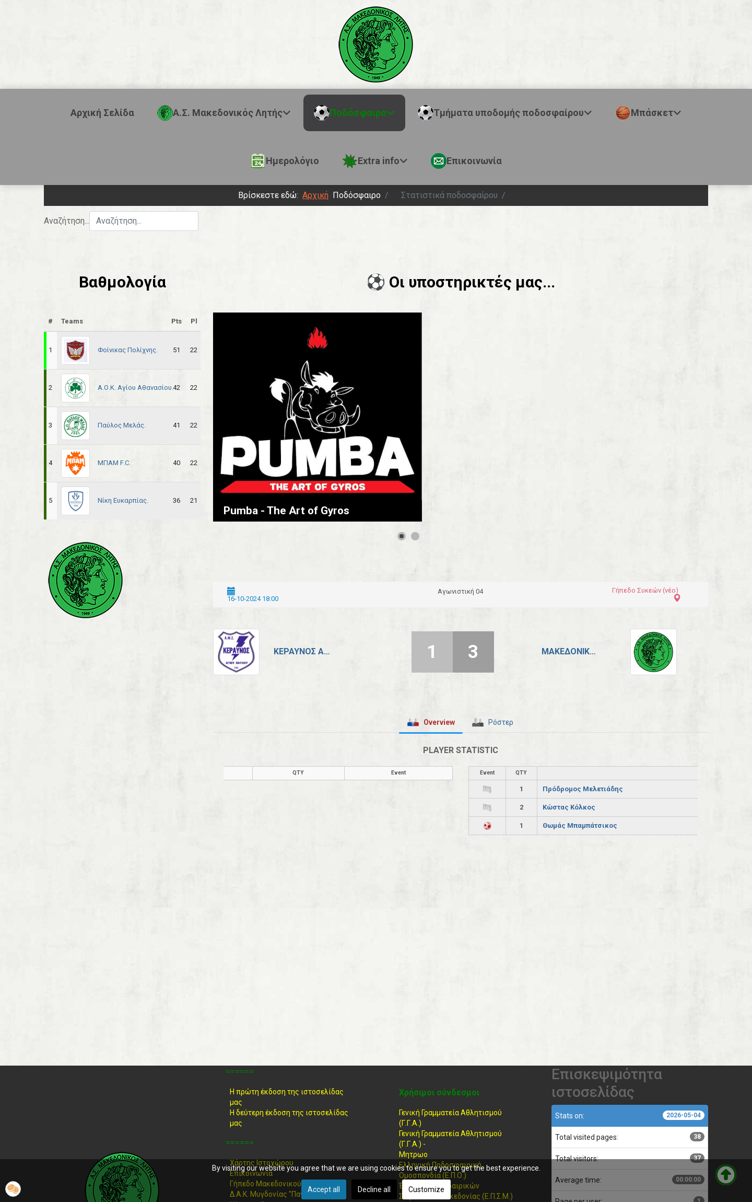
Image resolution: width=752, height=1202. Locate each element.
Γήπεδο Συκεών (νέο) (645, 590)
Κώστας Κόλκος (569, 807)
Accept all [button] (324, 1189)
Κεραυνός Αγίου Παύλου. (303, 651)
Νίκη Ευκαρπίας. (123, 500)
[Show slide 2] (415, 536)
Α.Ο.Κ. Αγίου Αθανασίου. (135, 387)
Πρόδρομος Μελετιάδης (583, 789)
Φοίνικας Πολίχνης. (128, 350)
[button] (13, 1189)
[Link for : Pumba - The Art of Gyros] (317, 417)
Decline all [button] (374, 1189)
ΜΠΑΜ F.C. (114, 463)
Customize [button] (426, 1189)
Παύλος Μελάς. (122, 425)
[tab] (431, 722)
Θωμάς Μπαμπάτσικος (580, 825)
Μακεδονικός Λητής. (571, 651)
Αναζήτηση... (66, 221)
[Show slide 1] (401, 536)
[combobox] (143, 221)
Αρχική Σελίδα (102, 112)
